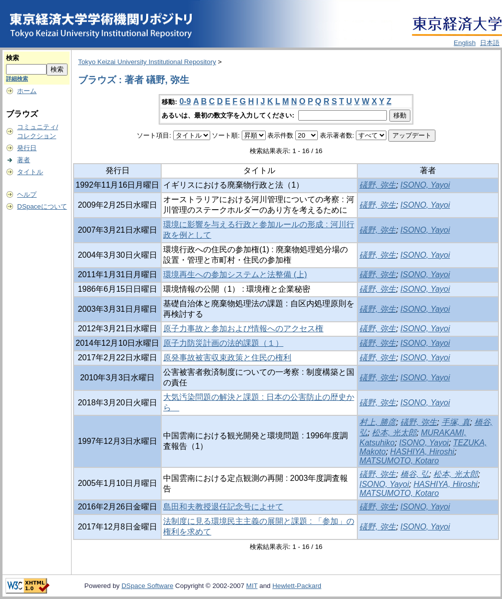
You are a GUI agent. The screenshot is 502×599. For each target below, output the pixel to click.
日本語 (489, 43)
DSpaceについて (42, 206)
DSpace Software (148, 585)
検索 (12, 58)
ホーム (27, 91)
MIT (252, 585)
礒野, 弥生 (377, 185)
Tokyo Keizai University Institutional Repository (147, 62)
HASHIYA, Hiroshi (422, 451)
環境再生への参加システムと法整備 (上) (235, 274)
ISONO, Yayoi (425, 185)
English (465, 43)
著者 (23, 160)
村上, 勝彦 (377, 422)
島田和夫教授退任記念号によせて (223, 506)
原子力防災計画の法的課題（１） (223, 343)
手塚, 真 (455, 422)
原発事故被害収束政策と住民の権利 (227, 357)
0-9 (185, 101)
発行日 (27, 148)
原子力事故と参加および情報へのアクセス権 (243, 328)
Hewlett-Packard (296, 585)
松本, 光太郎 (394, 432)
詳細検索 (17, 79)
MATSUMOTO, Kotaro (399, 460)
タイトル (30, 172)
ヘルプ (27, 194)
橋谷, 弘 (414, 474)
